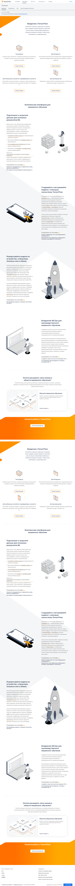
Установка (17, 1)
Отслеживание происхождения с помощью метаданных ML (52, 361)
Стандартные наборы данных (15, 135)
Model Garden (50, 221)
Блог (3, 871)
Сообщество (51, 1)
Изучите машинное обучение (27, 8)
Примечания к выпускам (43, 873)
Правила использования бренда (45, 877)
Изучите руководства (37, 425)
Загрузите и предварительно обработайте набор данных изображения (19, 167)
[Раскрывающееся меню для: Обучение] (28, 1)
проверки (19, 148)
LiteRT (8, 289)
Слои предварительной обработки (16, 144)
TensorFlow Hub (45, 218)
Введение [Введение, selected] (4, 8)
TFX (53, 345)
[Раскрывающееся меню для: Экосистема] (45, 1)
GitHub (70, 1)
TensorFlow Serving (11, 274)
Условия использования (7, 884)
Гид (17, 8)
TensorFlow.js (10, 294)
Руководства (11, 8)
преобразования (27, 148)
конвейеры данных (25, 140)
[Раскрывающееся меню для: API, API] (35, 1)
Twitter (3, 875)
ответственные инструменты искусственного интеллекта (18, 155)
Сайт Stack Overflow (42, 875)
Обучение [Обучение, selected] (24, 1)
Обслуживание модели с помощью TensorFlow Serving (19, 302)
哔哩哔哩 (3, 877)
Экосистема (41, 1)
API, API (32, 1)
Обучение (5, 5)
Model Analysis (47, 207)
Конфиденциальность (18, 884)
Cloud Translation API (22, 13)
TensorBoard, (55, 207)
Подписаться (68, 884)
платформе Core (45, 198)
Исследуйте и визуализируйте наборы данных (20, 170)
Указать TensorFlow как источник (45, 879)
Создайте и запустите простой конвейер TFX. (54, 358)
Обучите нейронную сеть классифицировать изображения (53, 235)
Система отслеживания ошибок (45, 871)
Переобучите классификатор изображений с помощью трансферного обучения (53, 238)
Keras (48, 205)
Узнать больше (19, 66)
